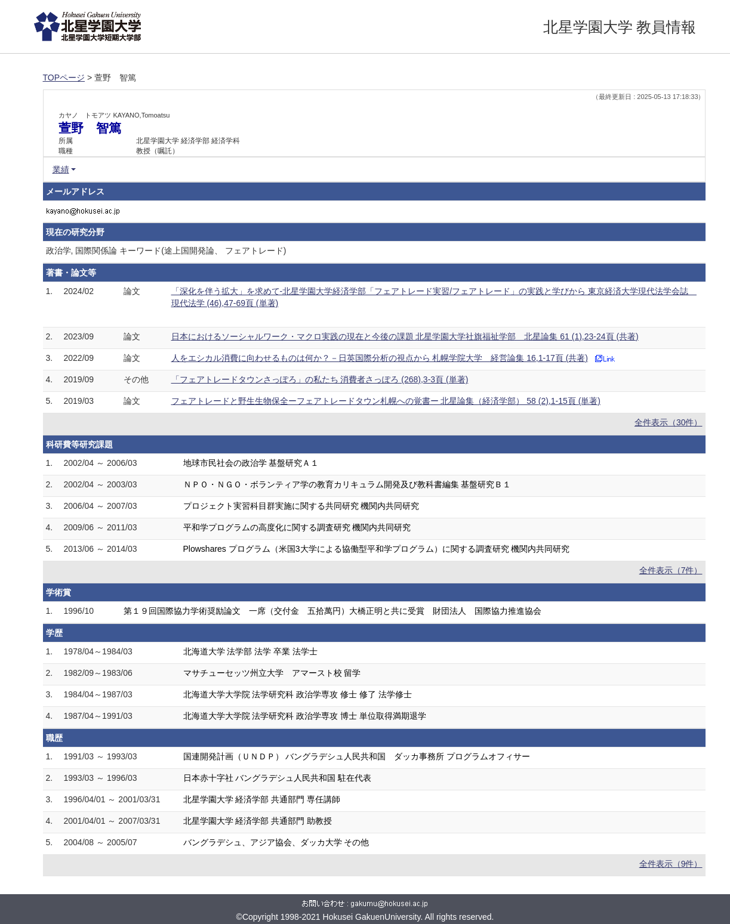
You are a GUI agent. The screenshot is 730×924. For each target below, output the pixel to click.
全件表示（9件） (671, 864)
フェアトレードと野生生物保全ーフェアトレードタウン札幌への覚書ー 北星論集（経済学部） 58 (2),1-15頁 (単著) (385, 401)
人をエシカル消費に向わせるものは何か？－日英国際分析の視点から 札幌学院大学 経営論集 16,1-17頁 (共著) (379, 358)
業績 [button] (61, 169)
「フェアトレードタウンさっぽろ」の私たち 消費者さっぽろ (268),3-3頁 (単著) (320, 379)
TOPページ (64, 77)
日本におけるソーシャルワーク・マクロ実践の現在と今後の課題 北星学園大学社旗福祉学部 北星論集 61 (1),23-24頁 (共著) (405, 336)
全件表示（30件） (668, 422)
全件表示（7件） (671, 570)
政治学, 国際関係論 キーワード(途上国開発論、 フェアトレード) (166, 250)
